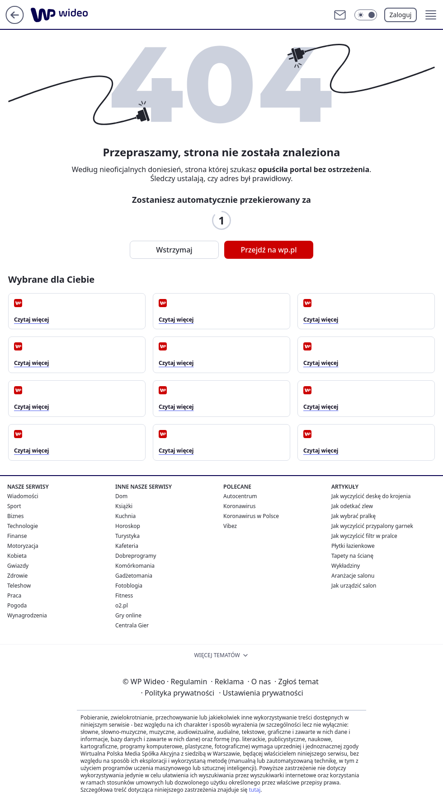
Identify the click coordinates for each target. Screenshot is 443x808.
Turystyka (127, 536)
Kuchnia (125, 516)
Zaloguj (401, 14)
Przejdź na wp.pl (268, 250)
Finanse (17, 536)
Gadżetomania (133, 575)
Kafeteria (126, 546)
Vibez (230, 526)
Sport (14, 506)
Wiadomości (22, 496)
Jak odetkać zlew (352, 506)
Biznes (15, 516)
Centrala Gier (132, 625)
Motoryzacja (22, 546)
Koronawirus (239, 506)
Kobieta (17, 556)
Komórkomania (135, 566)
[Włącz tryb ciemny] (365, 14)
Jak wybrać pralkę (353, 516)
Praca (14, 595)
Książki (123, 506)
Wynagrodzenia (27, 615)
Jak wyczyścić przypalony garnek (372, 526)
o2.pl (121, 605)
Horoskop (127, 526)
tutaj (254, 790)
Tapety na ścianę (352, 556)
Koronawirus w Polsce (251, 516)
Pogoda (17, 605)
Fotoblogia (128, 585)
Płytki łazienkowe (353, 546)
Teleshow (19, 585)
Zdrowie (17, 575)
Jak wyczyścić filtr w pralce (364, 536)
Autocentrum (240, 496)
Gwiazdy (17, 566)
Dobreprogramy (135, 556)
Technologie (22, 526)
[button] (431, 15)
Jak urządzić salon (354, 585)
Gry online (128, 615)
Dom (121, 496)
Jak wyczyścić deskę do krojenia (371, 496)
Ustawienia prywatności (261, 693)
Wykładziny (345, 566)
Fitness (124, 595)
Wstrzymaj (174, 250)
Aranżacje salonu (352, 575)
